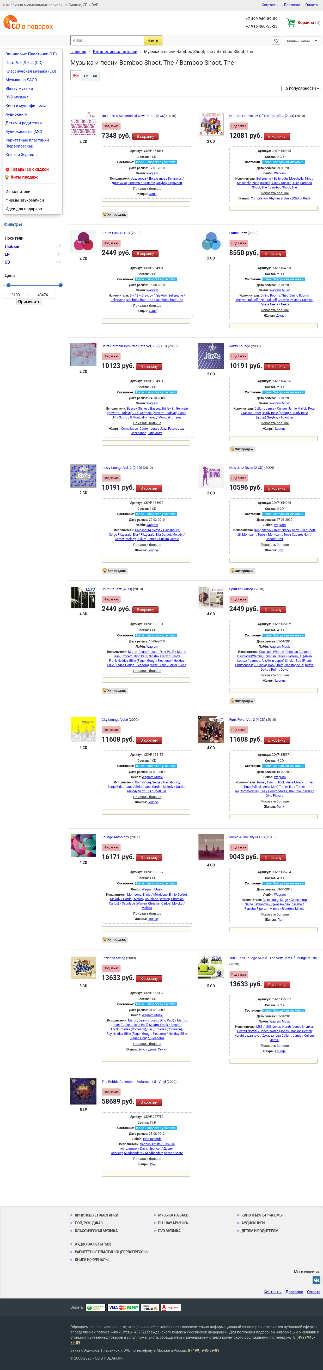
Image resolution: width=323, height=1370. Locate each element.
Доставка (292, 5)
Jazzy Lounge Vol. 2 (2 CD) (122, 468)
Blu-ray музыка (19, 88)
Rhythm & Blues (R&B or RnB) (289, 198)
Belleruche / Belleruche (273, 178)
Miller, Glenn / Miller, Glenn (168, 665)
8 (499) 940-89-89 (204, 1350)
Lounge (280, 428)
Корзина (309, 22)
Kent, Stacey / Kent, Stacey (272, 530)
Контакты (270, 5)
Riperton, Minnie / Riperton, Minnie (280, 909)
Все (75, 75)
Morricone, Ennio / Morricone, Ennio (152, 894)
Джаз (280, 315)
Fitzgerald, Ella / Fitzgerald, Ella (139, 534)
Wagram (152, 173)
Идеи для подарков (23, 208)
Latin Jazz (155, 433)
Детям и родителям (23, 123)
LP (86, 76)
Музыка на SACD (21, 80)
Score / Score (173, 1153)
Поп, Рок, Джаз (89, 1223)
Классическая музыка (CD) (30, 71)
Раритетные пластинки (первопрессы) (27, 143)
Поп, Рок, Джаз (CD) (24, 62)
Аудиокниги (16, 114)
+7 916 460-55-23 (261, 26)
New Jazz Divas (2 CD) (246, 468)
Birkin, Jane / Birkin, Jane (133, 787)
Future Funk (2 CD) (116, 233)
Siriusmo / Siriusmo (141, 183)
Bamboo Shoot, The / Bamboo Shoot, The (154, 300)
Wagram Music (280, 290)
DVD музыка (16, 97)
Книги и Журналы (22, 154)
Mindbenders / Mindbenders (143, 1153)
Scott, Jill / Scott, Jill (152, 791)
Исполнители (18, 191)
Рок (152, 1164)
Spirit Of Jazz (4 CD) (117, 589)
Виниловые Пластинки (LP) (31, 54)
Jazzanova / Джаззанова (149, 178)
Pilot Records (152, 1139)
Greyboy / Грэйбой (169, 183)
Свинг (162, 1049)
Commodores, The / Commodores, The (267, 791)
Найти (153, 40)
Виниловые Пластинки (96, 1215)
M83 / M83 (264, 1027)
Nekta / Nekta (279, 304)
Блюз (143, 1049)
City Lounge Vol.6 (115, 720)
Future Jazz (238, 233)
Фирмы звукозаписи (24, 200)
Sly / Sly (135, 295)
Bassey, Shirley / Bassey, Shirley (149, 408)
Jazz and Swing (114, 958)
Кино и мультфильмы (25, 105)
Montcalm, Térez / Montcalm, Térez (156, 417)
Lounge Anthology (116, 837)
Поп (280, 920)
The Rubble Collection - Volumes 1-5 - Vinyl (134, 1082)
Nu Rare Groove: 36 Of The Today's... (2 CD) (262, 116)
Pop (280, 550)
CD (95, 76)
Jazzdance (138, 433)
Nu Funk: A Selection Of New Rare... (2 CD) (134, 116)
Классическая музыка (96, 1231)
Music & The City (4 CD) (247, 837)
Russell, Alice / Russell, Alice (279, 183)
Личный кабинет (300, 41)
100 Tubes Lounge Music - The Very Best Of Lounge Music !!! (274, 958)
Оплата (311, 5)
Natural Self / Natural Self (259, 300)
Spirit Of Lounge (241, 589)
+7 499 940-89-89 (261, 18)
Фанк (152, 194)
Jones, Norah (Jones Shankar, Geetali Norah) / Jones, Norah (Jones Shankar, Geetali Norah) (274, 1031)
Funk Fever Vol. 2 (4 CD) (247, 720)
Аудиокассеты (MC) (23, 131)
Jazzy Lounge (240, 346)
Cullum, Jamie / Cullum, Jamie (275, 408)
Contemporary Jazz (153, 428)
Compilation (259, 198)
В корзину (145, 136)
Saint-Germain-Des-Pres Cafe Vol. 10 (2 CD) (135, 346)
